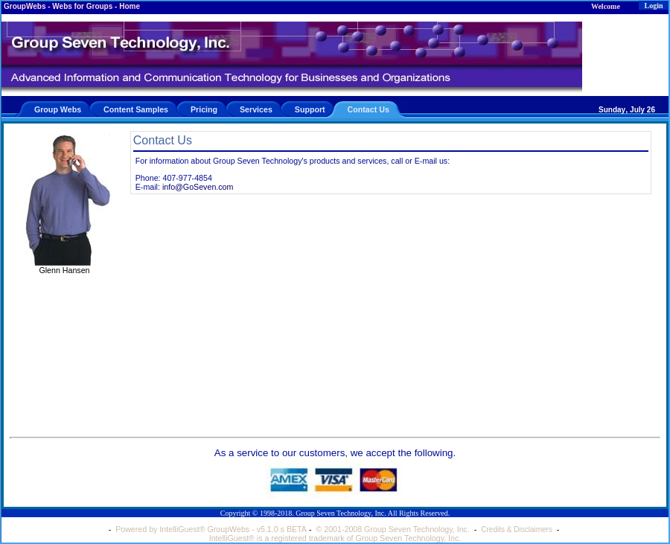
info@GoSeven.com (198, 186)
